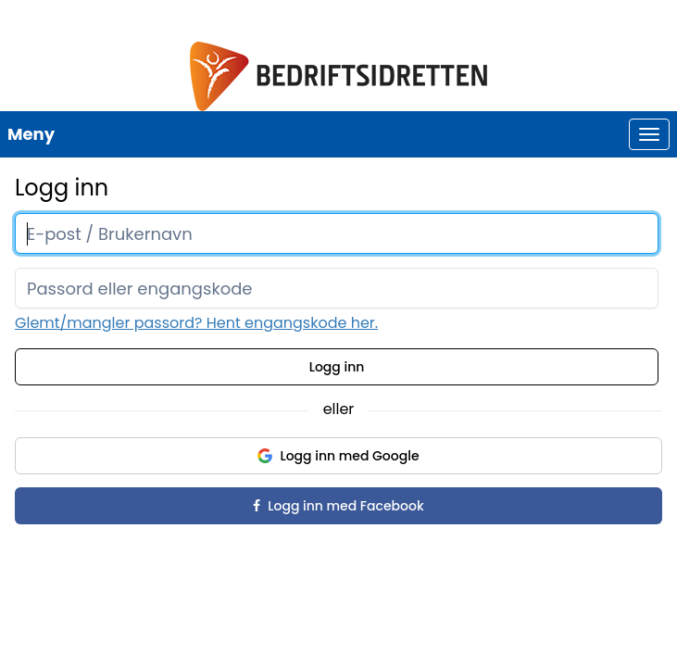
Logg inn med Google (338, 456)
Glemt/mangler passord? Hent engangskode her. (196, 323)
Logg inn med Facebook (338, 506)
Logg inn (337, 367)
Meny (31, 133)
